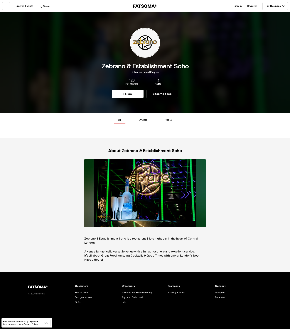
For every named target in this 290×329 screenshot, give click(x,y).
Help (124, 302)
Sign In (238, 6)
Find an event (82, 292)
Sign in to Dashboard (132, 297)
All (120, 119)
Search (45, 6)
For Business (275, 6)
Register (252, 6)
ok (46, 322)
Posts (168, 119)
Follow (127, 94)
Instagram (220, 292)
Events (143, 119)
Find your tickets (83, 297)
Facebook (220, 297)
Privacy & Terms (176, 292)
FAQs (77, 302)
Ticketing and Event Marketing (137, 292)
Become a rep (162, 94)
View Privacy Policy (28, 324)
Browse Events (24, 6)
